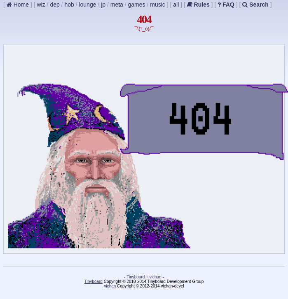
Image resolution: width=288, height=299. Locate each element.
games (136, 4)
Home (18, 4)
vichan (156, 277)
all (176, 4)
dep (54, 4)
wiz (41, 4)
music (157, 4)
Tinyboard (135, 277)
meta (116, 4)
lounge (87, 4)
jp (103, 4)
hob (69, 4)
